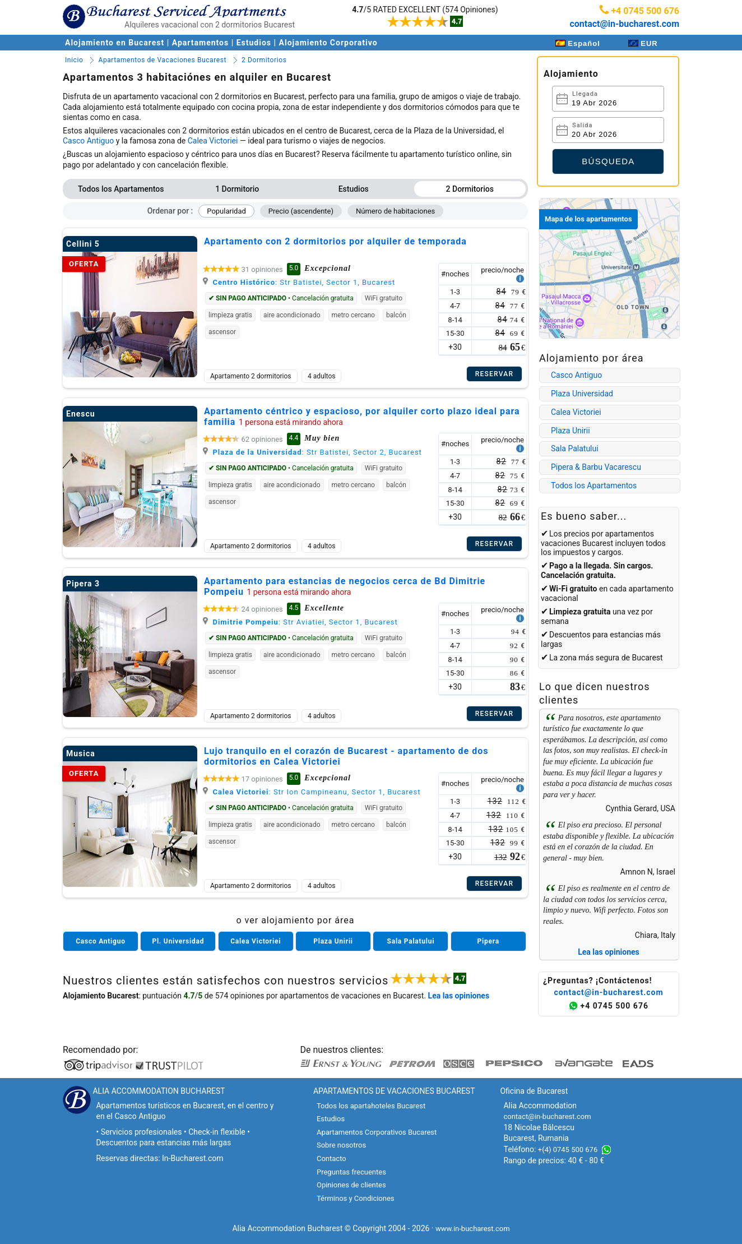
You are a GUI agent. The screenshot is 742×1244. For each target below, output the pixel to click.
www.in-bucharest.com (472, 1228)
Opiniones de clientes (351, 1185)
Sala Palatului (575, 448)
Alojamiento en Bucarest (116, 42)
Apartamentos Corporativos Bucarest (377, 1132)
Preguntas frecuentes (351, 1172)
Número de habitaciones (395, 211)
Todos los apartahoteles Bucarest (371, 1106)
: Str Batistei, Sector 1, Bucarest (299, 282)
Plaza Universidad (582, 393)
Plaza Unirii (570, 430)
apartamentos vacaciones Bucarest (597, 538)
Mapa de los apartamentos (588, 219)
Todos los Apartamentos (121, 188)
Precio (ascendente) (300, 211)
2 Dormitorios (470, 188)
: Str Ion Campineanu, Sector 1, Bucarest (311, 792)
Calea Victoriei (213, 140)
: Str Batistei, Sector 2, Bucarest (312, 452)
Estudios (253, 42)
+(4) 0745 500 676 (567, 1149)
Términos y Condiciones (356, 1198)
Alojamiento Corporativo (328, 42)
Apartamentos (200, 42)
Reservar (494, 374)
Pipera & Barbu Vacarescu (596, 467)
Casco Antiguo (88, 140)
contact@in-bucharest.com (624, 24)
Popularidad (226, 211)
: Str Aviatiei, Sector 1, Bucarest (300, 622)
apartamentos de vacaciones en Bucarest (352, 995)
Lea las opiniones (608, 951)
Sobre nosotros (341, 1145)
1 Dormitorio (237, 188)
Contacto (331, 1158)
